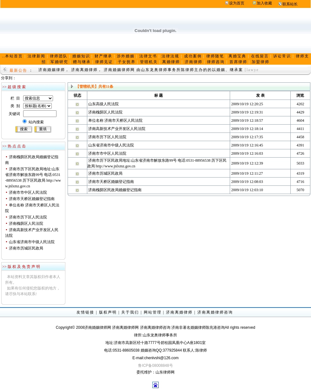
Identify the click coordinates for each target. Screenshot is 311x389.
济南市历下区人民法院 (28, 217)
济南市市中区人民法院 (28, 192)
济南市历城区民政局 (26, 248)
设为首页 (236, 3)
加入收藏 (264, 3)
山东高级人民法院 (103, 104)
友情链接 (85, 312)
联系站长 (290, 4)
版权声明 (108, 312)
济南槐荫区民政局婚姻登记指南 (115, 190)
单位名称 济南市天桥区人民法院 (115, 120)
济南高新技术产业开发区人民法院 (116, 128)
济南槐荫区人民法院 (26, 223)
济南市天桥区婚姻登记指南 (32, 199)
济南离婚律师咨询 (215, 312)
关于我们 (130, 312)
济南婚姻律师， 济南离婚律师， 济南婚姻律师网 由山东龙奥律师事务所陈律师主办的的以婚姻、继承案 (140, 70)
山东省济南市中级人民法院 (32, 242)
